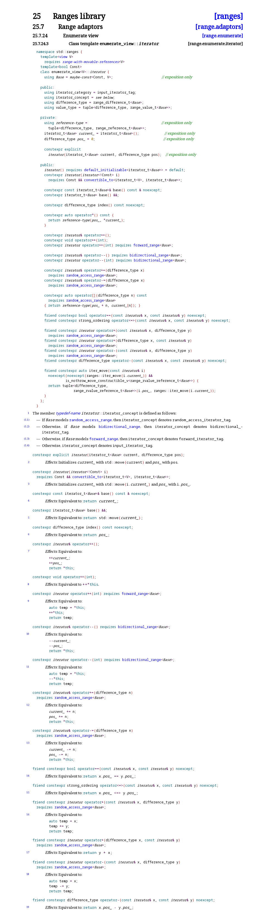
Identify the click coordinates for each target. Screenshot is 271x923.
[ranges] (228, 16)
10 (27, 634)
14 (27, 775)
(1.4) (26, 445)
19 (27, 907)
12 (27, 705)
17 (27, 852)
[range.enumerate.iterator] (215, 44)
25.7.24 (40, 35)
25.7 (38, 27)
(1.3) (26, 438)
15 (27, 792)
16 (27, 814)
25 (37, 16)
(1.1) (26, 419)
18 (27, 874)
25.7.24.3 (40, 44)
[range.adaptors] (219, 27)
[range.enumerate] (222, 35)
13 (27, 743)
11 (27, 666)
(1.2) (26, 426)
